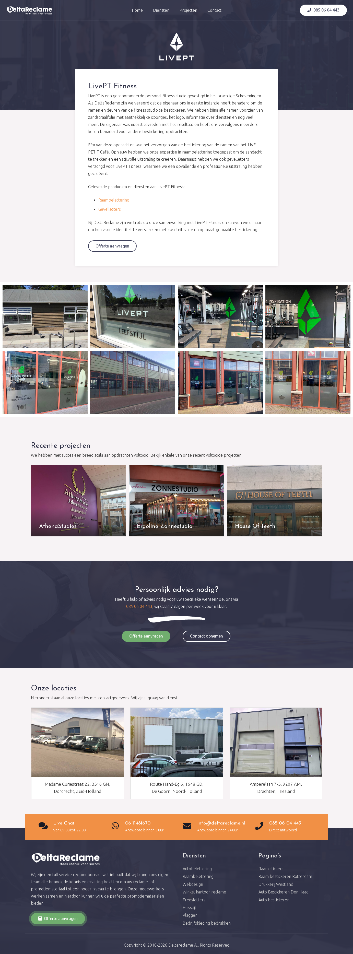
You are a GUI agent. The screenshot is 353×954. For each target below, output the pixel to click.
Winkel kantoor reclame (204, 892)
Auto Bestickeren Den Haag (283, 892)
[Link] (29, 10)
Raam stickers (271, 868)
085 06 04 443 (139, 606)
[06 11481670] (118, 826)
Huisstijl (189, 907)
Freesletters (194, 900)
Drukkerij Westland (275, 884)
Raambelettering (113, 200)
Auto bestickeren (273, 900)
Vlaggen (190, 915)
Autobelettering (197, 868)
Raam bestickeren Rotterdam (285, 876)
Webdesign (193, 884)
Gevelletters (109, 209)
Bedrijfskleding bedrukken (207, 923)
